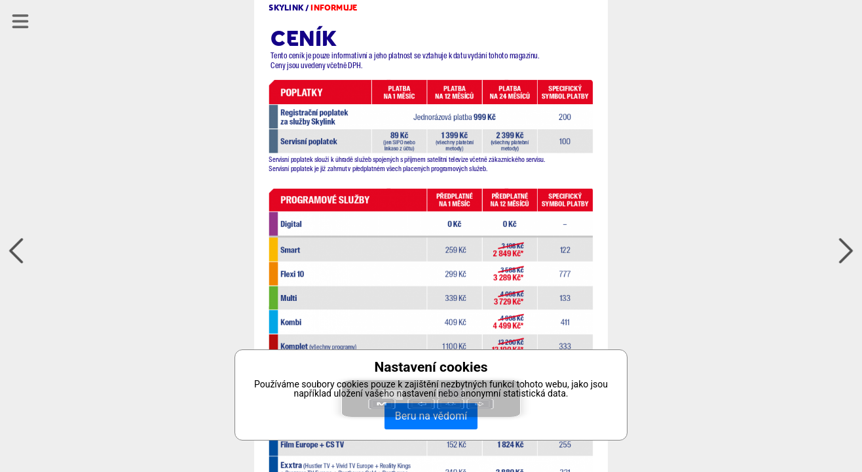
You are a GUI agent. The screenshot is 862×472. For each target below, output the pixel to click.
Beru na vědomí (431, 416)
